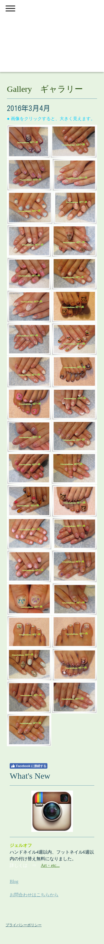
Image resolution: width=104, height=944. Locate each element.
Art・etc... (50, 865)
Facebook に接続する (28, 766)
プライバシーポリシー (24, 925)
